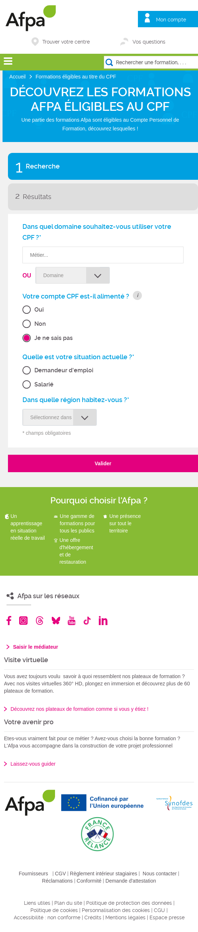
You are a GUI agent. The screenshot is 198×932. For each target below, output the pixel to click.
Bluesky (55, 620)
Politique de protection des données (129, 903)
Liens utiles (37, 903)
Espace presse (167, 917)
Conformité (89, 881)
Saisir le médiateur (35, 647)
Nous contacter (160, 873)
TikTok (87, 620)
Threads (39, 620)
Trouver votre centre (66, 42)
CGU (159, 910)
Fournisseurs (33, 873)
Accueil (18, 77)
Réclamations (57, 881)
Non (40, 323)
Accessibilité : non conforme (47, 917)
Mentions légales (125, 917)
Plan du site (68, 903)
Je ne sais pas (53, 338)
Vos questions (148, 42)
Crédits (92, 917)
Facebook (9, 620)
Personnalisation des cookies (116, 910)
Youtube (71, 620)
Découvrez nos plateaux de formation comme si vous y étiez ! (79, 709)
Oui (39, 309)
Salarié (44, 384)
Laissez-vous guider (33, 764)
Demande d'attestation (130, 881)
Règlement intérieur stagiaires (103, 873)
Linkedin (103, 620)
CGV (60, 873)
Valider (103, 463)
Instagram (23, 620)
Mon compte (171, 20)
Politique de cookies (54, 910)
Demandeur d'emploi (63, 370)
